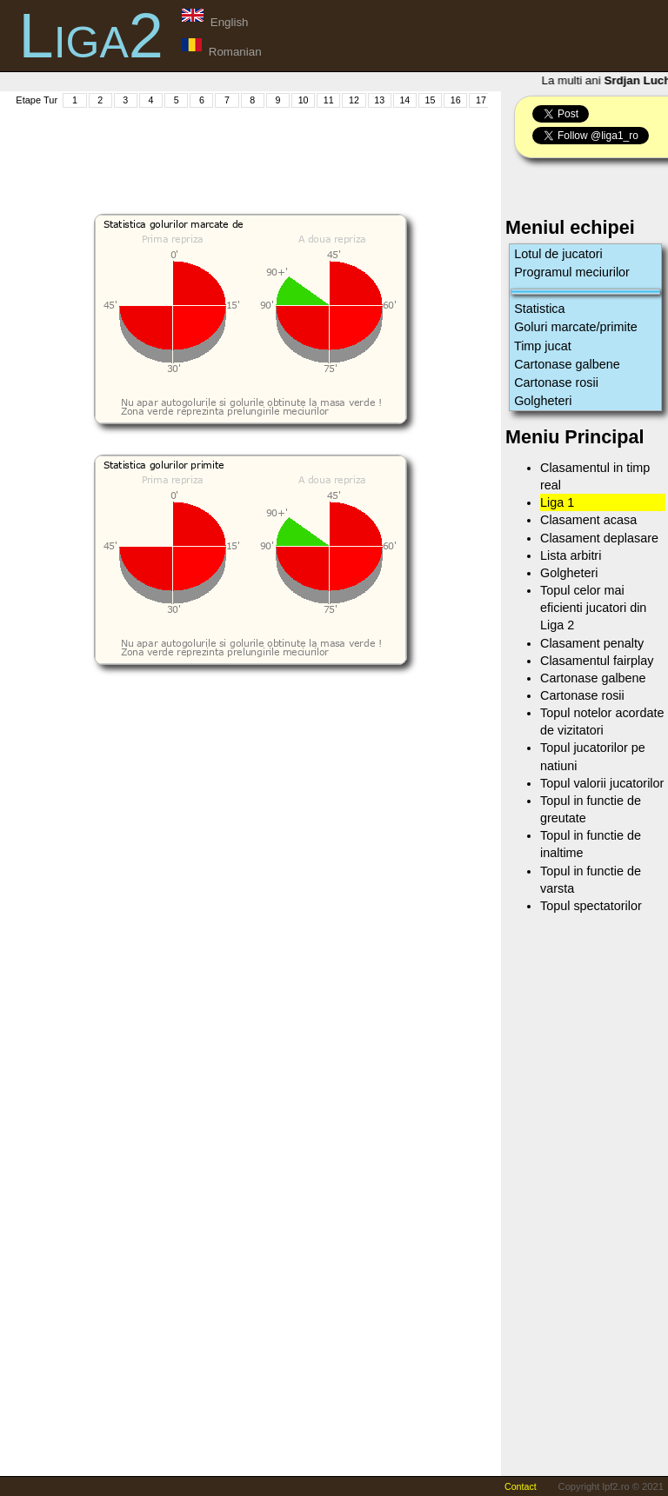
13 (379, 100)
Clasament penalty (592, 643)
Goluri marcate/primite (576, 327)
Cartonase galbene (567, 364)
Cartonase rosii (556, 382)
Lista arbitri (570, 555)
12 (354, 100)
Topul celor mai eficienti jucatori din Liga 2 (593, 607)
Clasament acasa (588, 520)
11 (329, 100)
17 (481, 100)
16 (456, 100)
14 (404, 100)
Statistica (539, 309)
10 (303, 100)
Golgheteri (543, 401)
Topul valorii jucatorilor (602, 783)
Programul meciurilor (572, 272)
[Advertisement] (329, 149)
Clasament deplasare (599, 538)
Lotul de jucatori (558, 254)
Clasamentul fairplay (596, 661)
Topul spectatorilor (591, 906)
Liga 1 (557, 502)
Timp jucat (543, 346)
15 (430, 100)
